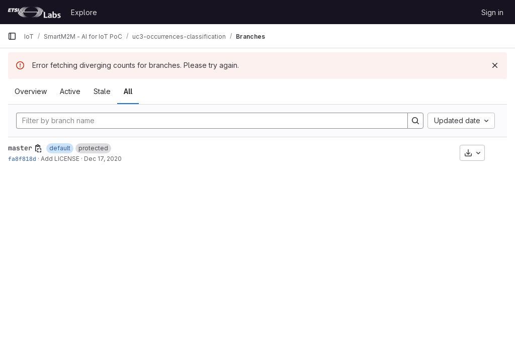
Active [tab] (70, 91)
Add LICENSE (60, 158)
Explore (84, 12)
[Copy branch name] (38, 148)
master (20, 147)
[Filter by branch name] (212, 121)
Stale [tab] (102, 91)
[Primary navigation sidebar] (12, 36)
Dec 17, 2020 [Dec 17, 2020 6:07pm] (103, 158)
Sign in (492, 12)
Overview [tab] (31, 91)
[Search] (415, 121)
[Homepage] (34, 12)
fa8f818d (22, 158)
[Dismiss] (495, 65)
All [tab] (128, 91)
